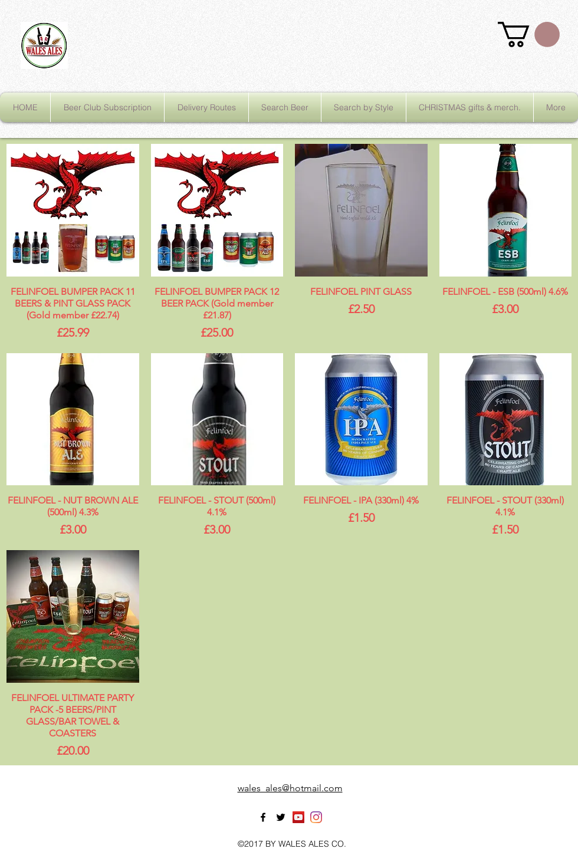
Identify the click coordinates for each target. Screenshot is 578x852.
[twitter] (281, 817)
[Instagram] (316, 817)
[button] (529, 34)
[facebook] (263, 817)
